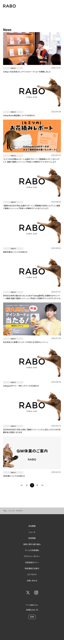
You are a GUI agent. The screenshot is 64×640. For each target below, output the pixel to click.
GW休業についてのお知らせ (14, 476)
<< (22, 485)
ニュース (11, 511)
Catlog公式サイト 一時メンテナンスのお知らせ (21, 386)
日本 (32, 617)
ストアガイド (32, 574)
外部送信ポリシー (32, 562)
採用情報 (32, 538)
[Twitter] (28, 593)
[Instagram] (36, 593)
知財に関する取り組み (32, 544)
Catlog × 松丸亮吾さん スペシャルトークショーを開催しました (27, 72)
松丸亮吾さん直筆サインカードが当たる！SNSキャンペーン (25, 342)
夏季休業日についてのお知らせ (15, 252)
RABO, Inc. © (32, 610)
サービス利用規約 (32, 550)
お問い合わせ (32, 581)
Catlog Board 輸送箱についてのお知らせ (19, 115)
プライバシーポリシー (32, 556)
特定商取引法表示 (32, 568)
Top (4, 511)
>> (42, 485)
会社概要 (32, 526)
